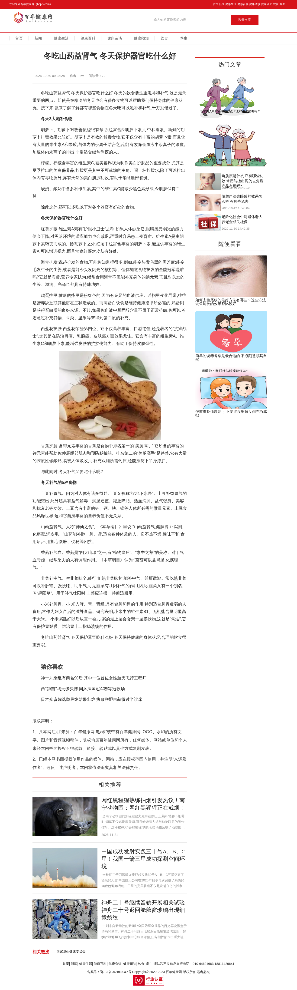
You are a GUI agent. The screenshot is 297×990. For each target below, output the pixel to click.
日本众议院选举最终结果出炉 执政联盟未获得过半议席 (91, 699)
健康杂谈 (254, 4)
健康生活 (230, 4)
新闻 (222, 4)
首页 (215, 4)
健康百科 (243, 4)
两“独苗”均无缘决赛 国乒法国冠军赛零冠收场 (83, 688)
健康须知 (266, 4)
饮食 (276, 4)
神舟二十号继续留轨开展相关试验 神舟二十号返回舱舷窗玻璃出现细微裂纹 (143, 910)
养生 (282, 4)
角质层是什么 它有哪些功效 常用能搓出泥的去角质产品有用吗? (242, 181)
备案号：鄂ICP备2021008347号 (109, 972)
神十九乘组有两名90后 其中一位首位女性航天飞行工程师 (93, 678)
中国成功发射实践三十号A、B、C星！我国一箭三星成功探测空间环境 (143, 858)
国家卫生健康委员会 (71, 951)
